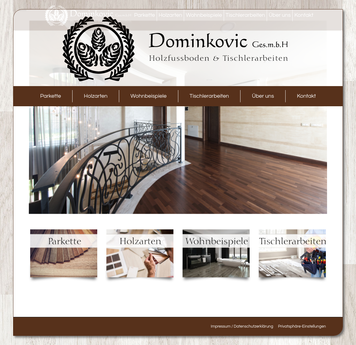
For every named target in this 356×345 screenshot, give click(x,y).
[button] (302, 326)
